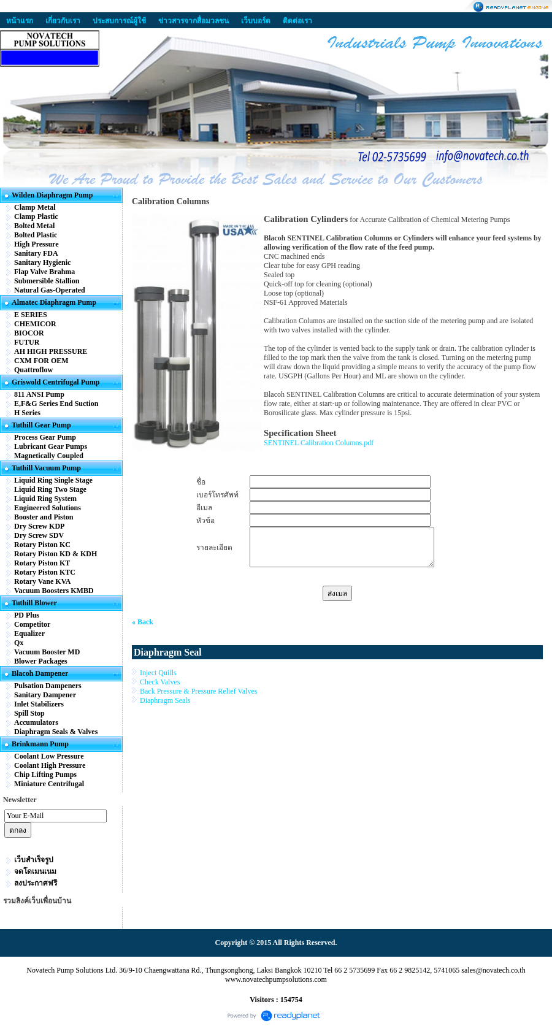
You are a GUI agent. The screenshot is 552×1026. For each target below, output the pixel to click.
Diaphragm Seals (165, 700)
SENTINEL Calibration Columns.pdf (319, 442)
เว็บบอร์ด (255, 21)
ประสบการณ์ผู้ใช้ (119, 21)
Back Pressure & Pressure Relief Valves (198, 691)
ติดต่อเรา (297, 21)
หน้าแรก (19, 21)
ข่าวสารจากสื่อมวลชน (193, 21)
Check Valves (160, 682)
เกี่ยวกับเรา (62, 21)
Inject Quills (158, 672)
